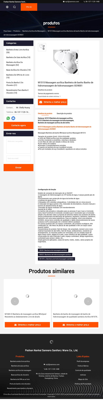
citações (29, 7)
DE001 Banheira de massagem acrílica (53, 250)
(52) (14, 63)
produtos (16, 31)
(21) (14, 83)
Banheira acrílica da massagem (33, 31)
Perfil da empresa (83, 361)
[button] (15, 301)
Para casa (7, 31)
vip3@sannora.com (71, 1)
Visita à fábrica (83, 366)
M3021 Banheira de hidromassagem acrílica (55, 254)
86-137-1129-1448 (91, 1)
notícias (83, 375)
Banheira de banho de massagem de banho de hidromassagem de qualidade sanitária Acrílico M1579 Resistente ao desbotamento (75, 315)
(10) (18, 57)
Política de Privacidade (83, 384)
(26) (17, 51)
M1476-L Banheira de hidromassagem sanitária (56, 259)
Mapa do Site (83, 379)
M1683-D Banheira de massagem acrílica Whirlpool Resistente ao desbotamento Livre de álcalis (25, 315)
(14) (18, 70)
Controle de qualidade (83, 370)
